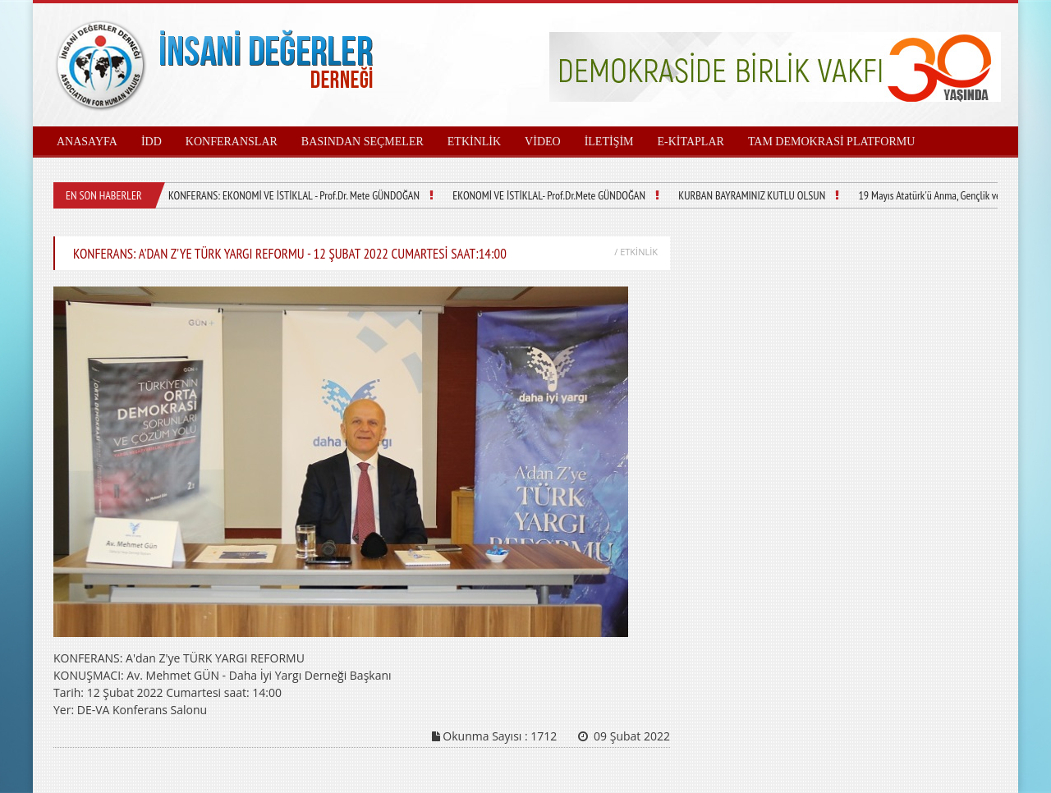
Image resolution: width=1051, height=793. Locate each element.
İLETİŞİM (609, 141)
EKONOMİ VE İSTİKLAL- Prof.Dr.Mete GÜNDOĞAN (548, 195)
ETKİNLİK (474, 141)
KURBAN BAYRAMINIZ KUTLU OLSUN (751, 195)
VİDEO (543, 141)
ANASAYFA (87, 141)
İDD (151, 141)
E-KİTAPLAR (691, 141)
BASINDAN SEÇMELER (362, 141)
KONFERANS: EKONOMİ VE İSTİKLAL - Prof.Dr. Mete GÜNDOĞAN (294, 195)
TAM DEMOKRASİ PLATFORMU (831, 141)
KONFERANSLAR (232, 141)
